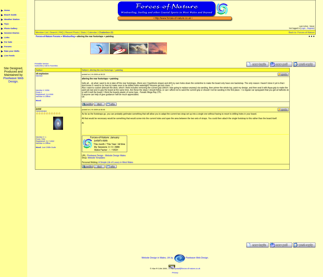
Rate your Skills (11, 51)
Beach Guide (10, 15)
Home (7, 10)
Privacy (175, 273)
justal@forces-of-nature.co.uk (184, 269)
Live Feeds (9, 55)
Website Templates (96, 158)
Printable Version (42, 64)
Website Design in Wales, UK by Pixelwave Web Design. (175, 257)
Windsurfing (69, 36)
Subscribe (39, 66)
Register (310, 28)
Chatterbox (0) (106, 32)
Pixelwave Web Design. (13, 79)
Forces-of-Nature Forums (48, 36)
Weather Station (12, 19)
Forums (8, 46)
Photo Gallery (10, 28)
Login (303, 28)
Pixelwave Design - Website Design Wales (106, 155)
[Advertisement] (118, 55)
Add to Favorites (51, 66)
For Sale (8, 42)
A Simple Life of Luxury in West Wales (115, 162)
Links (6, 37)
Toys (6, 24)
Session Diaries (11, 33)
